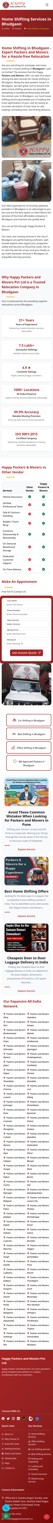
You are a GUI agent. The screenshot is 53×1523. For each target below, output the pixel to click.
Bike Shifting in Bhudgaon (28, 734)
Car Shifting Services (39, 1449)
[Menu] (47, 5)
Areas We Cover (10, 1443)
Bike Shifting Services (39, 1454)
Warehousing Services (36, 1480)
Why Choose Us (10, 1439)
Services (16, 28)
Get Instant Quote (26, 653)
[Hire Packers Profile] (37, 1418)
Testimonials (9, 1458)
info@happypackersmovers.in (17, 1518)
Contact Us (8, 1468)
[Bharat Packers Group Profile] (31, 1418)
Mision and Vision (11, 1453)
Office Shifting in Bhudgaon (28, 747)
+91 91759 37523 (11, 1514)
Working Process (11, 1448)
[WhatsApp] (6, 1515)
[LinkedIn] (18, 1419)
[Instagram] (13, 1419)
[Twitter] (8, 1419)
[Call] (6, 1507)
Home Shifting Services (36, 1435)
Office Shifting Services (36, 1443)
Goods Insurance (37, 1474)
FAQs (5, 1463)
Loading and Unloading (35, 1468)
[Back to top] (47, 1517)
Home (5, 28)
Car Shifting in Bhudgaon (29, 720)
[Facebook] (3, 1419)
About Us (7, 1434)
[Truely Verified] (24, 1418)
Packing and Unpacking (35, 1460)
